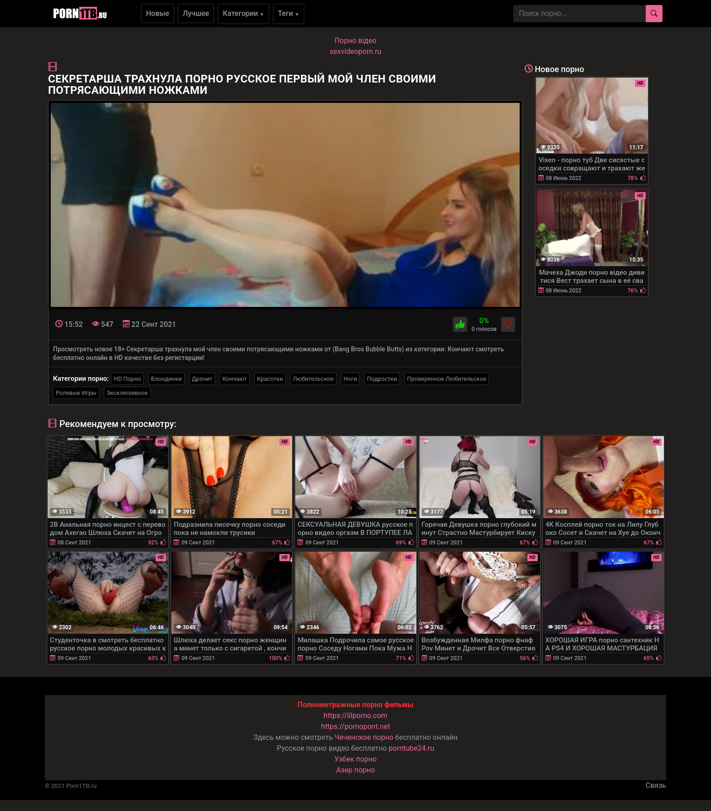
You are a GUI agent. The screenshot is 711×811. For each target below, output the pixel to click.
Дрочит (202, 378)
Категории (243, 13)
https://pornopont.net (355, 726)
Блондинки (166, 378)
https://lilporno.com (356, 715)
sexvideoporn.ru (355, 51)
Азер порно (355, 770)
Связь (656, 785)
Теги (288, 13)
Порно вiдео (355, 40)
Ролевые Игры (76, 392)
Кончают (234, 378)
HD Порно (127, 378)
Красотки (270, 378)
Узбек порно (355, 759)
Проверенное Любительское (447, 378)
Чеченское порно (364, 737)
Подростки (382, 378)
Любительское (313, 378)
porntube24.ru (411, 748)
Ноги (350, 378)
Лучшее (196, 13)
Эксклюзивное (127, 392)
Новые (157, 13)
